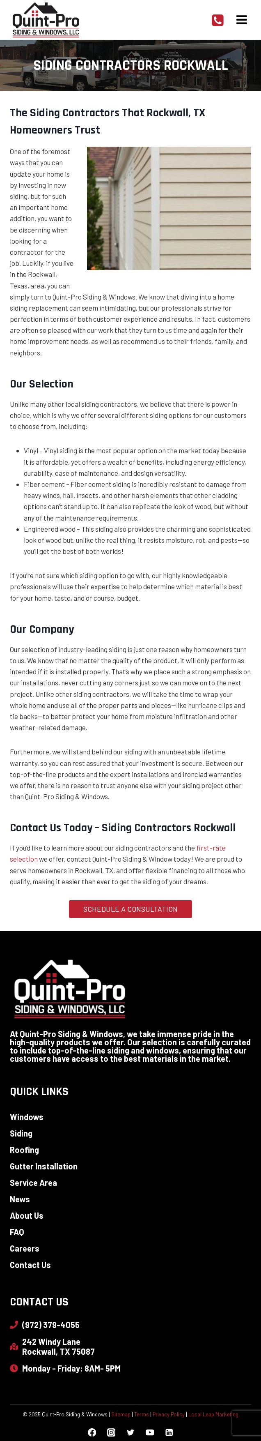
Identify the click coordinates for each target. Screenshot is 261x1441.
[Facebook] (92, 1432)
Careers (24, 1248)
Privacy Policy (169, 1414)
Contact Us (30, 1265)
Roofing (24, 1150)
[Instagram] (111, 1432)
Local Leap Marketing (213, 1414)
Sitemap (120, 1414)
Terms (141, 1414)
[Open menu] (241, 20)
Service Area (33, 1182)
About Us (27, 1215)
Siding (21, 1133)
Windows (27, 1117)
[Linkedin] (168, 1432)
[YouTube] (150, 1432)
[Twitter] (130, 1432)
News (20, 1199)
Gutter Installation (44, 1166)
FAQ (17, 1232)
